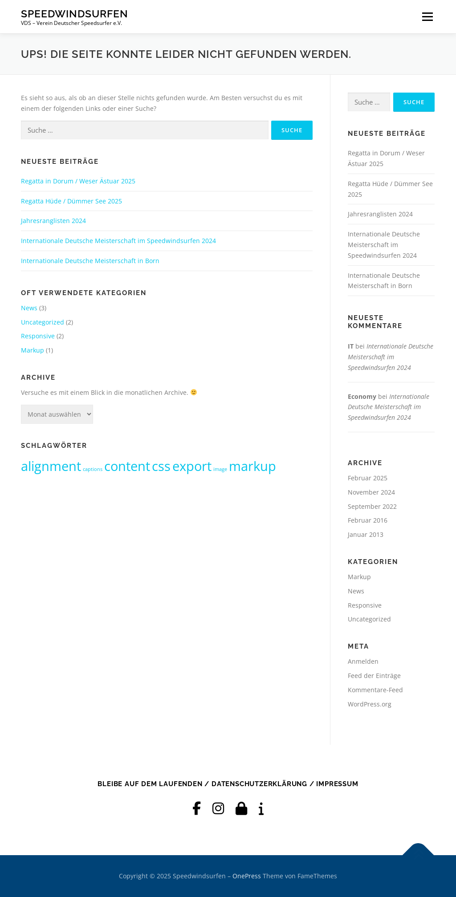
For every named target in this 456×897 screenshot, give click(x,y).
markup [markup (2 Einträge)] (252, 466)
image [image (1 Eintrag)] (220, 469)
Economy (362, 396)
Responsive (38, 336)
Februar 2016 (367, 520)
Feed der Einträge (374, 675)
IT (351, 346)
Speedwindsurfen (74, 14)
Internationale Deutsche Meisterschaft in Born (90, 260)
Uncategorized (42, 322)
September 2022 (372, 506)
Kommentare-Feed (375, 690)
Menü (427, 16)
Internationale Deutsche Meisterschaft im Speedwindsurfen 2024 (118, 240)
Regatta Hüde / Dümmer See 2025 (71, 201)
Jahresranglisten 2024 (53, 220)
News (29, 308)
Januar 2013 (365, 534)
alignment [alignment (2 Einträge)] (51, 466)
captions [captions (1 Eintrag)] (92, 469)
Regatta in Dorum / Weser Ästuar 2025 (78, 181)
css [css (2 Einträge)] (161, 466)
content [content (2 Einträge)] (127, 466)
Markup (32, 350)
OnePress (246, 876)
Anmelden (363, 661)
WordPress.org (369, 704)
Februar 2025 (367, 478)
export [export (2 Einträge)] (192, 466)
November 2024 (371, 492)
